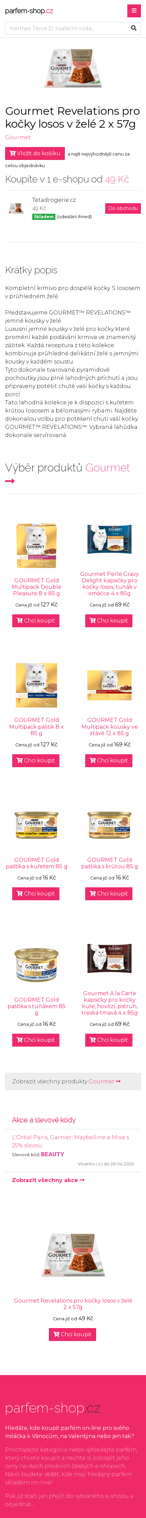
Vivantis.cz (89, 1163)
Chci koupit (36, 620)
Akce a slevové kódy (44, 1120)
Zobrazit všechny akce (48, 1180)
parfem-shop (29, 11)
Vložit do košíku (35, 153)
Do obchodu (123, 208)
